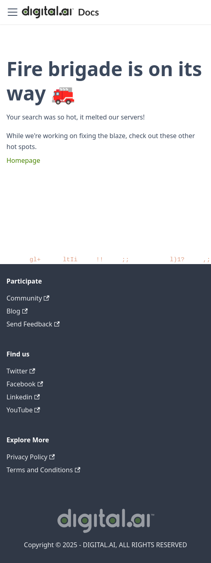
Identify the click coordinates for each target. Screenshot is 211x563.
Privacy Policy (30, 456)
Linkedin (23, 396)
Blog (17, 311)
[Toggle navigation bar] (12, 12)
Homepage (23, 160)
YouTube (23, 409)
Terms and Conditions (43, 469)
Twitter (20, 371)
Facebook (24, 384)
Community (27, 298)
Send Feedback (33, 324)
